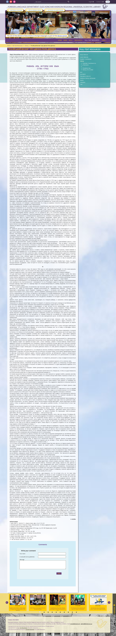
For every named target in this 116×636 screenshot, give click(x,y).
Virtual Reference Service (33, 10)
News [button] (65, 40)
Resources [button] (79, 40)
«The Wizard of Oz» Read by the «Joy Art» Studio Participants (78, 602)
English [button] (91, 2)
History (26, 45)
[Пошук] (68, 1)
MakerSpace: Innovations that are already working (38, 602)
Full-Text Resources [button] (92, 40)
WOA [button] (71, 40)
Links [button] (104, 40)
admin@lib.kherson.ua (86, 624)
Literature (82, 82)
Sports (82, 80)
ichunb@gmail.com (75, 624)
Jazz (81, 72)
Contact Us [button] (100, 2)
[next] (109, 602)
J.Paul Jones (86, 65)
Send (58, 573)
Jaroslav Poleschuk (30, 629)
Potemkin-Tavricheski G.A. (89, 63)
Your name (22, 553)
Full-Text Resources (17, 45)
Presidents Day (86, 68)
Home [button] (60, 40)
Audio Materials (84, 57)
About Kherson (84, 54)
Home (8, 45)
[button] (109, 40)
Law (81, 84)
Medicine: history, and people (87, 78)
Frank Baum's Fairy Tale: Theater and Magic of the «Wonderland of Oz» (58, 602)
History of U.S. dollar (88, 70)
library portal (62, 36)
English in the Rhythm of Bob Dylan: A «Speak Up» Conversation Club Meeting (18, 602)
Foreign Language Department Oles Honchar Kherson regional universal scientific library (54, 6)
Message (22, 559)
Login (107, 2)
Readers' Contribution (85, 59)
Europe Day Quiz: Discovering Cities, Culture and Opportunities (98, 602)
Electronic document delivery (54, 10)
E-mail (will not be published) (27, 557)
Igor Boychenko (23, 628)
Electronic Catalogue (15, 10)
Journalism (83, 74)
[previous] (7, 602)
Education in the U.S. (85, 76)
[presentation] (36, 573)
